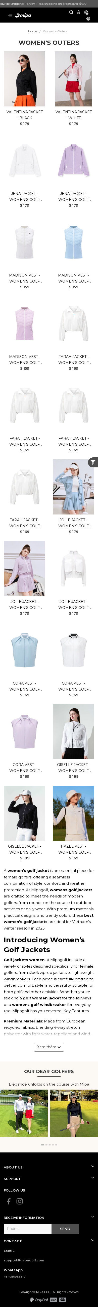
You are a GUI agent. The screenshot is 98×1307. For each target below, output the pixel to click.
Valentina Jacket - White (74, 115)
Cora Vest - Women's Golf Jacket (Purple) (24, 768)
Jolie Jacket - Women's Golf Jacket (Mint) (73, 523)
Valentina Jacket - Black (25, 115)
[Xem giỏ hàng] (86, 12)
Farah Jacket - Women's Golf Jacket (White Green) (73, 441)
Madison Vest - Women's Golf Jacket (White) (24, 278)
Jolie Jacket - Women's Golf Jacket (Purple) (24, 605)
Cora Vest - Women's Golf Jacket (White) (73, 686)
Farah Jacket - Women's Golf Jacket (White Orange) (24, 441)
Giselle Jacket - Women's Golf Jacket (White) (73, 768)
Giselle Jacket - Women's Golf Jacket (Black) (24, 849)
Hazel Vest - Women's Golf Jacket (73, 849)
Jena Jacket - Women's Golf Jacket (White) (24, 197)
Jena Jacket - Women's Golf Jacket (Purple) (73, 197)
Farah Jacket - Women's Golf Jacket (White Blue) (73, 360)
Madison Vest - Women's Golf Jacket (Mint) (73, 278)
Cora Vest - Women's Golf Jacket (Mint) (24, 686)
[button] (42, 1144)
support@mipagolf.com (24, 1260)
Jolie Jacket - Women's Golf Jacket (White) (73, 605)
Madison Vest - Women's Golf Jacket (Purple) (24, 360)
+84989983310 (15, 1276)
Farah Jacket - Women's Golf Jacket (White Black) (24, 523)
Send (65, 1229)
